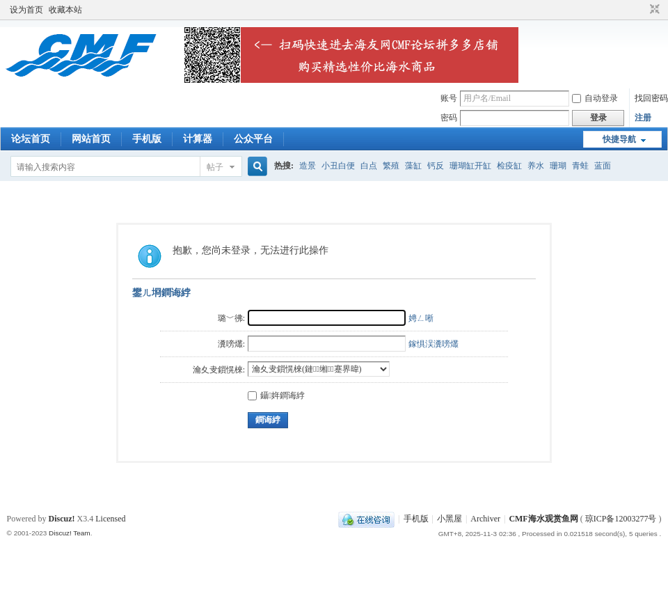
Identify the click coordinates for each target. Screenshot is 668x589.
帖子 (215, 167)
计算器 (197, 139)
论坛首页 (30, 139)
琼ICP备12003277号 (621, 519)
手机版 (146, 139)
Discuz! (62, 519)
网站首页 (91, 139)
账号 (448, 98)
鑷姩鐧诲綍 (276, 395)
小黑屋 (449, 519)
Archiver (485, 519)
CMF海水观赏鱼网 (543, 519)
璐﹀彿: (231, 318)
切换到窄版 (653, 9)
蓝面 (602, 166)
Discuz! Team (69, 533)
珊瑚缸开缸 (470, 166)
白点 (368, 166)
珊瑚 (558, 166)
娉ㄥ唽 (421, 318)
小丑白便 (338, 166)
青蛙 (580, 166)
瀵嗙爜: (231, 344)
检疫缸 (509, 166)
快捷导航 (619, 139)
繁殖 (391, 166)
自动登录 (595, 98)
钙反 (435, 166)
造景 (307, 166)
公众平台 (253, 139)
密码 (448, 118)
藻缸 (413, 166)
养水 (535, 166)
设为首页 (26, 10)
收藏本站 (65, 10)
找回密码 (651, 98)
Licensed (110, 519)
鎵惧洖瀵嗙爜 (433, 344)
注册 (643, 118)
